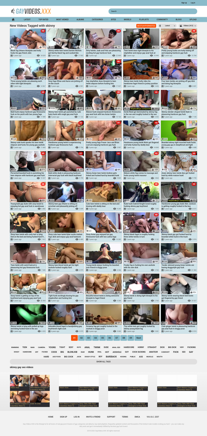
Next (138, 338)
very (182, 347)
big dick (172, 347)
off (36, 352)
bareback (111, 356)
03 (88, 338)
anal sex (116, 347)
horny (141, 347)
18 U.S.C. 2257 (153, 417)
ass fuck (57, 357)
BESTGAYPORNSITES (146, 26)
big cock (68, 357)
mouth (159, 357)
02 (81, 338)
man (32, 347)
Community (162, 19)
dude (106, 347)
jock (79, 357)
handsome (27, 352)
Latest (27, 19)
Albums (80, 19)
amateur (153, 352)
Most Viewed (62, 19)
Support (111, 417)
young (52, 347)
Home (13, 19)
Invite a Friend (93, 417)
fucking (191, 347)
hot (107, 352)
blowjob (72, 352)
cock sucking (138, 352)
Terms (125, 417)
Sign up (184, 3)
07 (116, 338)
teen (24, 347)
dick (162, 347)
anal (87, 347)
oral (100, 352)
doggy (16, 352)
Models (127, 19)
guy (127, 352)
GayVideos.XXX (100, 431)
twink (97, 347)
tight (62, 347)
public (132, 357)
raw (83, 352)
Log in (193, 3)
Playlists (144, 19)
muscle (149, 357)
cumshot (165, 352)
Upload (193, 19)
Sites (113, 19)
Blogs (179, 19)
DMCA (137, 417)
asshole (117, 352)
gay (191, 352)
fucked (45, 352)
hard (46, 357)
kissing (123, 357)
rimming (15, 347)
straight (152, 347)
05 (102, 338)
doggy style (90, 357)
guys (79, 347)
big (62, 352)
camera (41, 347)
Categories (97, 19)
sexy (71, 347)
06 (109, 338)
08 (123, 338)
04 (95, 338)
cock (54, 352)
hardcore (129, 347)
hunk (91, 352)
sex (183, 352)
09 (131, 338)
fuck (175, 352)
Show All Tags (103, 362)
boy (100, 357)
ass (141, 357)
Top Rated (43, 19)
